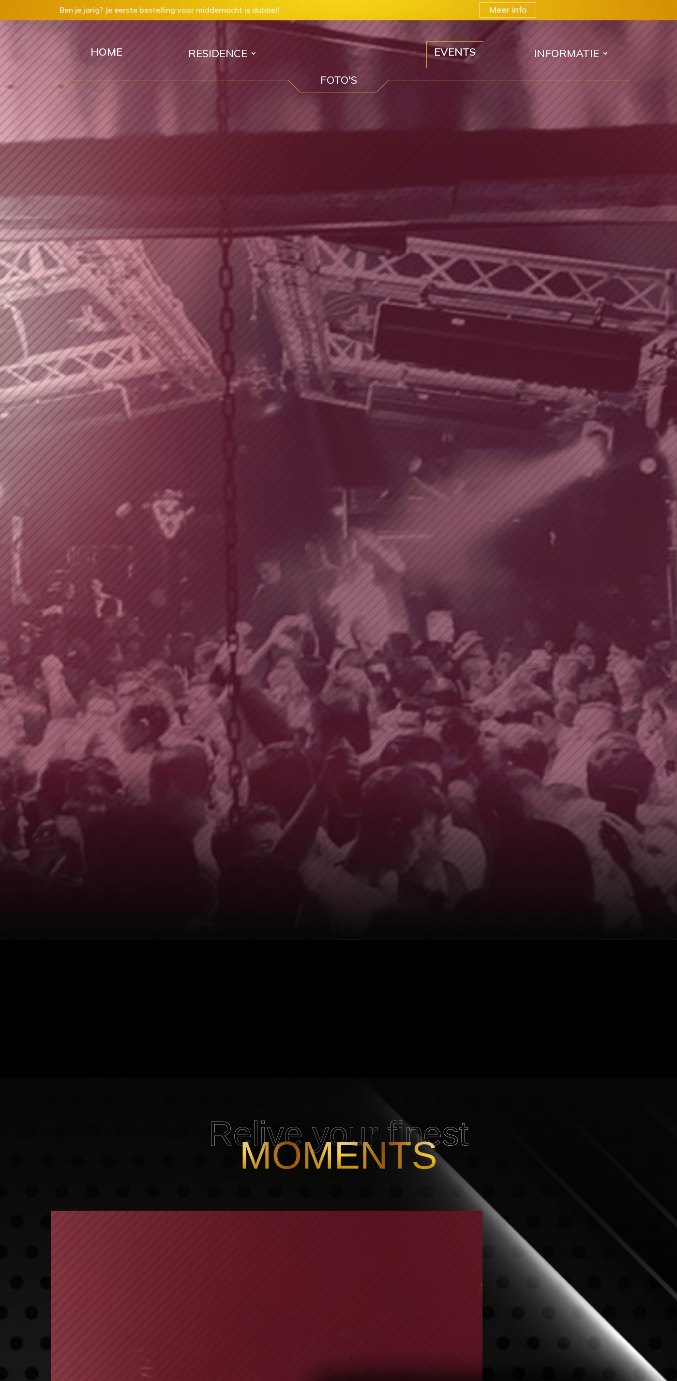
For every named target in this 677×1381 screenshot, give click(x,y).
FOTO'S (338, 80)
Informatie (566, 55)
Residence (217, 55)
